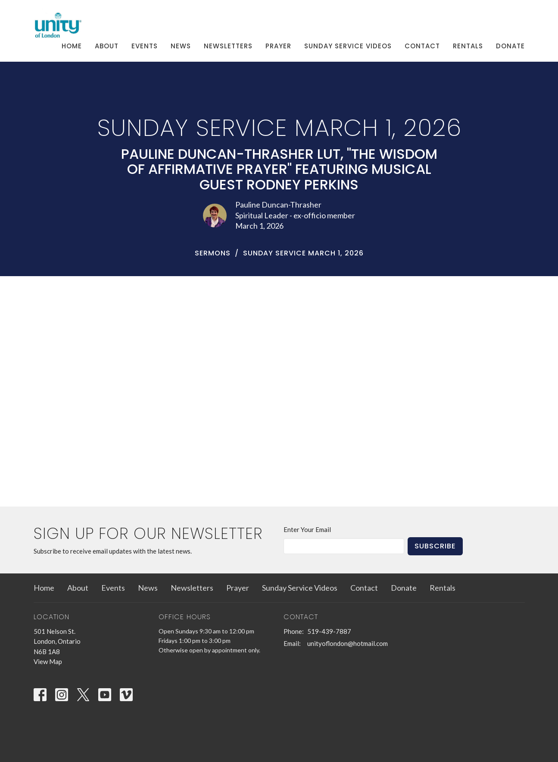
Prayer (278, 45)
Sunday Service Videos (348, 45)
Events (144, 45)
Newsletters (228, 45)
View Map (48, 661)
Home (72, 45)
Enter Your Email (307, 529)
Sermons (213, 253)
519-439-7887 (329, 631)
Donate (510, 45)
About (106, 45)
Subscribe (435, 546)
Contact (422, 45)
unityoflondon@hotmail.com (347, 643)
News (181, 45)
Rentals (468, 45)
